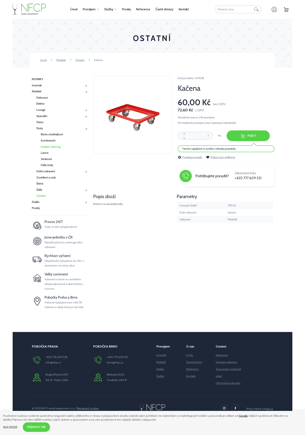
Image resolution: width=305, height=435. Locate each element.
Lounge (40, 110)
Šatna (39, 183)
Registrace (222, 355)
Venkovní (46, 159)
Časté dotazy (194, 362)
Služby (160, 376)
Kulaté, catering (50, 146)
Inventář (37, 85)
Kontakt (190, 376)
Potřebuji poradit (190, 157)
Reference (192, 369)
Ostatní (79, 60)
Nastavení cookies (88, 408)
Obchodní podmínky (228, 383)
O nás (189, 355)
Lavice (44, 153)
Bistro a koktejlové (52, 134)
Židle (39, 189)
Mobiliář (61, 60)
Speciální (41, 116)
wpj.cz (269, 409)
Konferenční (48, 140)
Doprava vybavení (226, 362)
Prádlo (35, 202)
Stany (39, 122)
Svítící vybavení (45, 171)
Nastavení (10, 427)
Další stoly (47, 165)
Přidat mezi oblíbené (220, 157)
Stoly (39, 128)
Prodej (36, 208)
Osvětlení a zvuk (46, 177)
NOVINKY (37, 79)
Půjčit (248, 136)
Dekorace (42, 97)
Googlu (243, 416)
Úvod (43, 60)
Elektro (40, 103)
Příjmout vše (36, 427)
